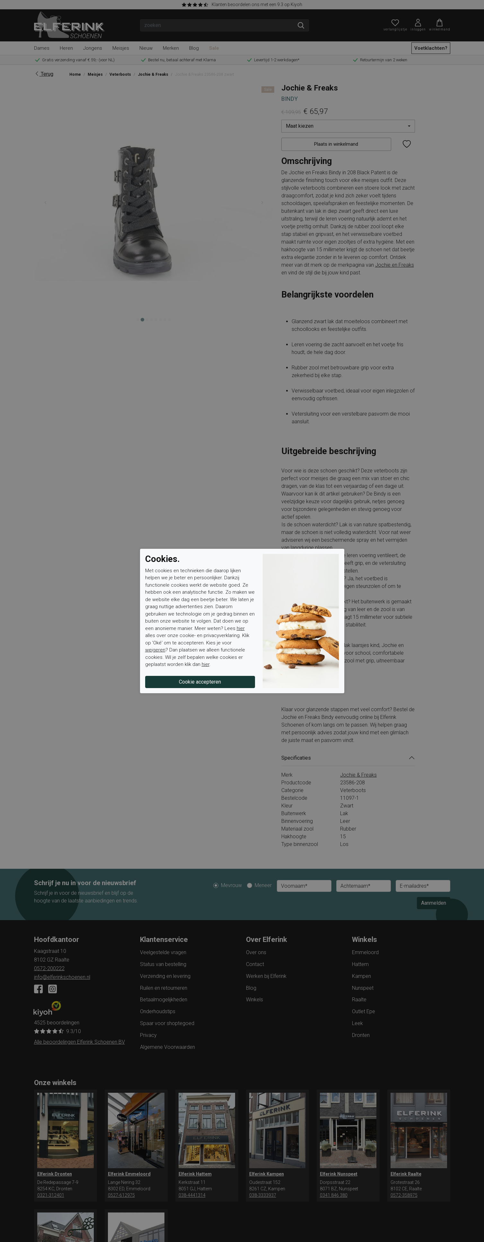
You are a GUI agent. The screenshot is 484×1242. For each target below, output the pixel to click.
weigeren (155, 650)
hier (241, 628)
